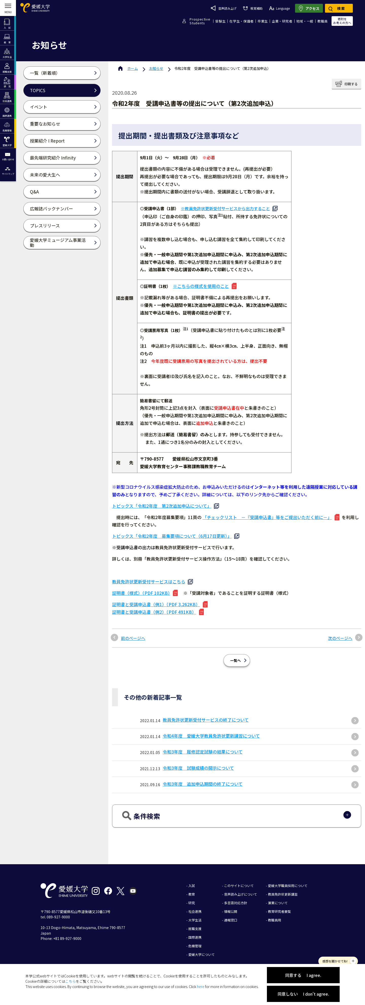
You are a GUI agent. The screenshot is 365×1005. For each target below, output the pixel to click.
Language (279, 8)
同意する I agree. (303, 975)
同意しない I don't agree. (303, 994)
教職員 (322, 21)
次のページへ (340, 634)
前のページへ (133, 634)
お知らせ (156, 68)
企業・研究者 (282, 21)
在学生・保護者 (241, 21)
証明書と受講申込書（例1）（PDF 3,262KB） (156, 600)
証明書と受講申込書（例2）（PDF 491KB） (154, 608)
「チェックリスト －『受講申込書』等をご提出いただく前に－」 (267, 513)
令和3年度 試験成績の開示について (198, 764)
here (200, 986)
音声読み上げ (223, 8)
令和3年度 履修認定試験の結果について (203, 748)
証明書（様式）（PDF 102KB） (141, 589)
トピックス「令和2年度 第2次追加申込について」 (161, 502)
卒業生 (263, 21)
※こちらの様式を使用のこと (201, 286)
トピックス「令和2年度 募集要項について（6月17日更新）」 (172, 532)
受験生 (220, 21)
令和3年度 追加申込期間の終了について (203, 780)
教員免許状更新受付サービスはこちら (148, 578)
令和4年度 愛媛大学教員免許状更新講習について (211, 732)
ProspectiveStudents (200, 21)
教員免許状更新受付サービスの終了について (206, 716)
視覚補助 (252, 8)
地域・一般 (305, 21)
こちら (70, 981)
